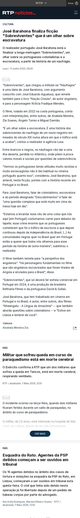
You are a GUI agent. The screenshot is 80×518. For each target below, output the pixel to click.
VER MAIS (40, 433)
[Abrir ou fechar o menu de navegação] (75, 12)
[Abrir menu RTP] (40, 3)
